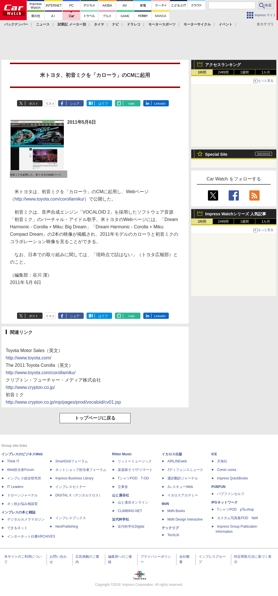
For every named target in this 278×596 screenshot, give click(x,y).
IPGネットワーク (224, 502)
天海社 (222, 461)
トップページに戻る (95, 418)
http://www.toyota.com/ (28, 357)
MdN (165, 504)
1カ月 (266, 72)
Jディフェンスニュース (185, 470)
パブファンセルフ (230, 494)
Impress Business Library (74, 478)
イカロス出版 (172, 454)
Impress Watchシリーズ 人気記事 (235, 214)
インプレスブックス (70, 518)
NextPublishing (66, 526)
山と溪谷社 (120, 495)
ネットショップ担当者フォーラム (80, 470)
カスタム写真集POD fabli (237, 518)
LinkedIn (160, 103)
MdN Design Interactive (185, 519)
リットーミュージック (135, 461)
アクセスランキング (223, 64)
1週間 (244, 72)
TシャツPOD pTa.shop (235, 509)
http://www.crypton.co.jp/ (30, 387)
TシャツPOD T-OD (133, 478)
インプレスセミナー (70, 487)
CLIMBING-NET (130, 511)
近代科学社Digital (131, 526)
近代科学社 (120, 519)
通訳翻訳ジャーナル (182, 478)
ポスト (33, 103)
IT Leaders (15, 487)
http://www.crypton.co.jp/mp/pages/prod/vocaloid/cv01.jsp (63, 402)
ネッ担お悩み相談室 (22, 504)
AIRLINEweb (177, 461)
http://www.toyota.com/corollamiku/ (49, 199)
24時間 (223, 72)
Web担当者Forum (20, 470)
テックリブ (170, 528)
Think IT (13, 461)
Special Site (216, 154)
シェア (74, 103)
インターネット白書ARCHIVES (31, 536)
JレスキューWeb (180, 487)
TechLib (173, 535)
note (131, 103)
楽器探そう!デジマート (135, 470)
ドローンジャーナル (22, 495)
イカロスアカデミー (182, 495)
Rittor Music (122, 454)
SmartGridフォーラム (71, 461)
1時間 (202, 72)
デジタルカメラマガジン (26, 519)
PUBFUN (218, 487)
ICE (214, 454)
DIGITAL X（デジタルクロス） (78, 495)
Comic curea (226, 470)
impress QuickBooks (232, 478)
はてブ (103, 103)
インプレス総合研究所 (24, 478)
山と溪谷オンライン (133, 502)
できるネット (17, 528)
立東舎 (123, 487)
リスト (50, 103)
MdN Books (176, 511)
